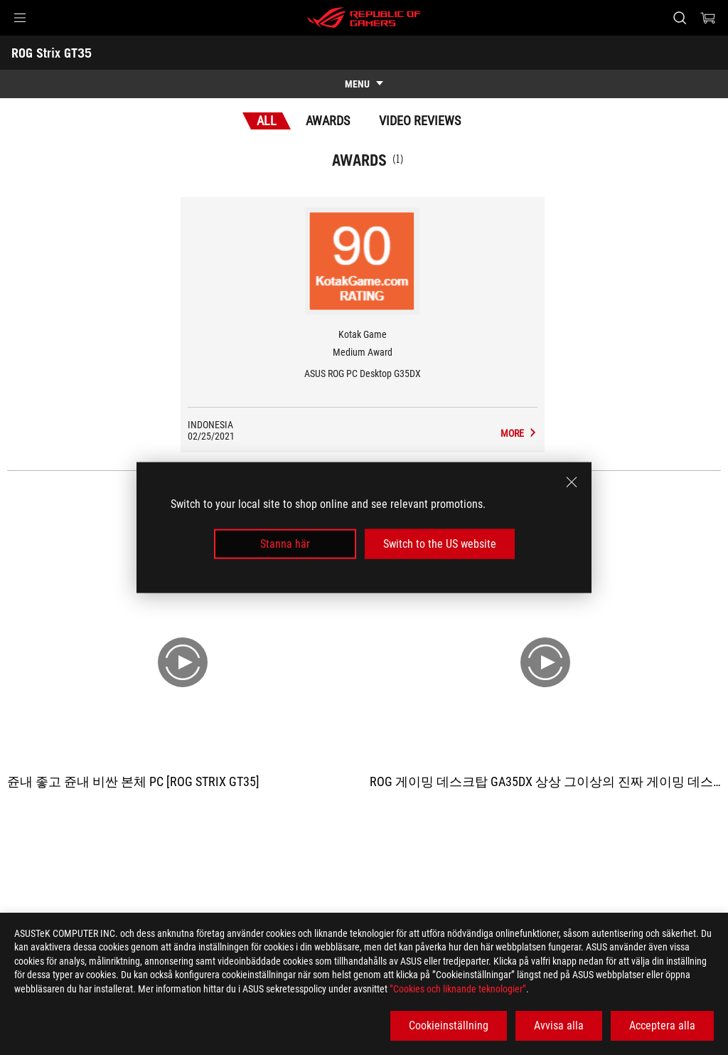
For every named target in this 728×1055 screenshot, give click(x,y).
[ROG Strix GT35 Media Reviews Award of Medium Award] (518, 433)
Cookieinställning (448, 1025)
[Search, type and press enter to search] (679, 18)
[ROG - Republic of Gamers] (364, 17)
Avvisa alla (559, 1025)
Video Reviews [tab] (420, 120)
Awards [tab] (328, 120)
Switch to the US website (439, 544)
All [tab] (267, 120)
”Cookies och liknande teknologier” (458, 989)
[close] (571, 481)
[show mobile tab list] (364, 84)
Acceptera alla (662, 1025)
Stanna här (285, 544)
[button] (19, 17)
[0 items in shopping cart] (708, 18)
